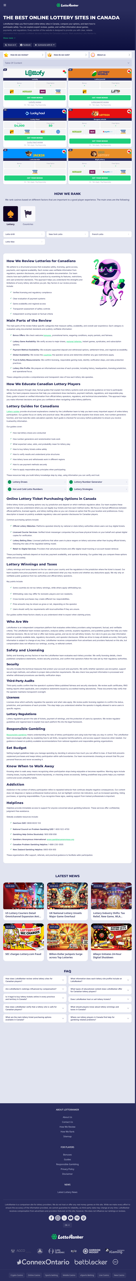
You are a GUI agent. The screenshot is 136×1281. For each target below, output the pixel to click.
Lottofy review (35, 102)
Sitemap (67, 1136)
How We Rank (67, 1131)
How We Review (67, 1126)
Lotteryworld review (100, 102)
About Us (67, 1117)
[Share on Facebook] (25, 45)
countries (47, 355)
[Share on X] (10, 45)
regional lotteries (74, 341)
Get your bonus (35, 98)
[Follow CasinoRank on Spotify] (77, 1218)
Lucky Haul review (35, 142)
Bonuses (67, 1154)
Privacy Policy (67, 1169)
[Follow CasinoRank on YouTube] (70, 1218)
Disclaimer (67, 1173)
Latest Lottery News (67, 1192)
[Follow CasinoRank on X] (64, 1218)
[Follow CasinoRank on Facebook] (51, 1218)
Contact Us (67, 1122)
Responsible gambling (17, 735)
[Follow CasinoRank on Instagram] (58, 1218)
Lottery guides (13, 411)
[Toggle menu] (4, 5)
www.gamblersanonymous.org (60, 839)
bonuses (47, 335)
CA (67, 1225)
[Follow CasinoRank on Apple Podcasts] (83, 1218)
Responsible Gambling (67, 1164)
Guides (67, 1159)
